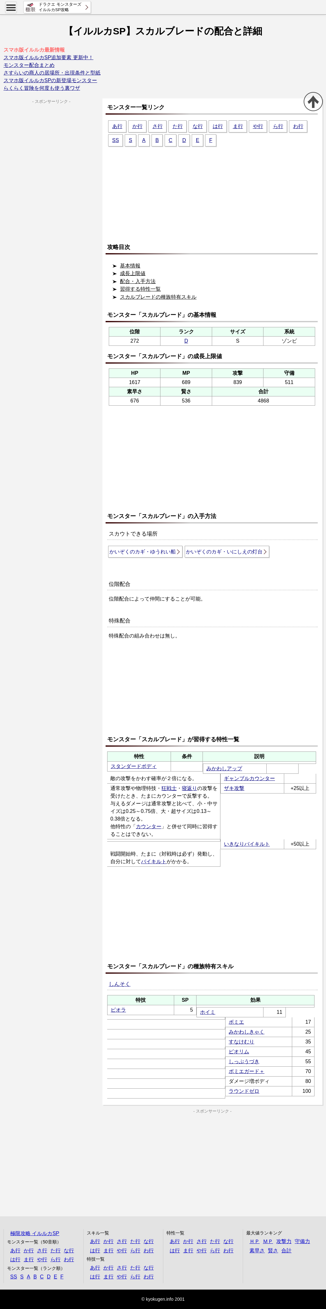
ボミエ (236, 1022)
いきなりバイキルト (247, 844)
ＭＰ (268, 1241)
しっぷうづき (244, 1061)
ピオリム (239, 1051)
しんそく (119, 984)
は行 (218, 126)
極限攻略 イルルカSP (34, 1233)
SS (115, 140)
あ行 (117, 126)
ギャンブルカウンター (249, 778)
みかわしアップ (224, 768)
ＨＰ (254, 1241)
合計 (286, 1250)
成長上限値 (132, 273)
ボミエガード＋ (246, 1071)
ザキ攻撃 (234, 788)
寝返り (189, 788)
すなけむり (241, 1041)
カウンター (148, 826)
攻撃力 (284, 1241)
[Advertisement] (214, 192)
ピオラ (118, 1010)
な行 (198, 126)
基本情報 (130, 265)
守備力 (302, 1241)
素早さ (257, 1250)
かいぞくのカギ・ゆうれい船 (142, 551)
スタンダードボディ (134, 766)
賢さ (273, 1250)
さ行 (157, 126)
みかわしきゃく (246, 1032)
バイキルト (154, 861)
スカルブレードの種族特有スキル (158, 297)
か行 (137, 126)
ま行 (238, 126)
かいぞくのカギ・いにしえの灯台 (224, 551)
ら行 (278, 126)
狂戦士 (169, 788)
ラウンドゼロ (244, 1091)
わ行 (298, 126)
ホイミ (207, 1012)
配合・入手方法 (138, 281)
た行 (178, 126)
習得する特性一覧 (140, 289)
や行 (258, 126)
